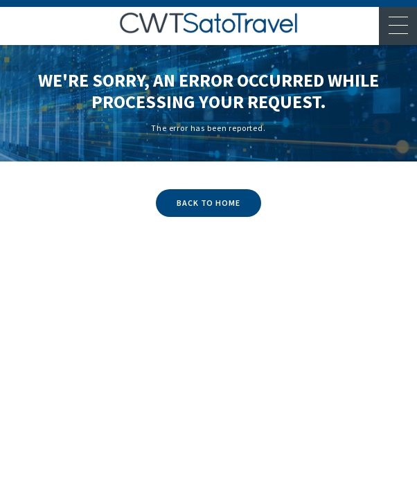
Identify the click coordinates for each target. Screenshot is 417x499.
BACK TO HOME (209, 203)
